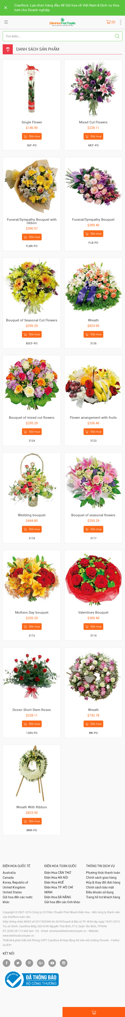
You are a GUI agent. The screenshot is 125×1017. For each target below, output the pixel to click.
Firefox (115, 940)
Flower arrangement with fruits (93, 418)
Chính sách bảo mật (100, 887)
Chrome (104, 940)
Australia (9, 872)
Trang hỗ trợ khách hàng (103, 897)
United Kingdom (14, 887)
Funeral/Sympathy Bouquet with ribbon (32, 221)
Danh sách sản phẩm (37, 49)
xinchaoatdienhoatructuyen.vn (67, 931)
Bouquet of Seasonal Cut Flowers (31, 320)
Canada (8, 877)
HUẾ (61, 882)
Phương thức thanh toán (103, 872)
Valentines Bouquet (93, 613)
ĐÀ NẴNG (64, 897)
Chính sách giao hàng (101, 877)
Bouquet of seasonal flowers (93, 515)
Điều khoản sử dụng (100, 892)
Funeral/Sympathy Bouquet (93, 220)
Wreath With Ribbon (31, 807)
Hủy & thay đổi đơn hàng (103, 882)
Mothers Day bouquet (31, 613)
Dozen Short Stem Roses (32, 710)
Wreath (93, 320)
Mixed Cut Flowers (93, 122)
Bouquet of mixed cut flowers (31, 418)
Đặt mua (32, 136)
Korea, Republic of (15, 882)
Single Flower (32, 122)
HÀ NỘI (63, 877)
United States (12, 892)
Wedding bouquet (31, 515)
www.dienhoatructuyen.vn (18, 935)
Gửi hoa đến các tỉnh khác (62, 902)
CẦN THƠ (64, 872)
